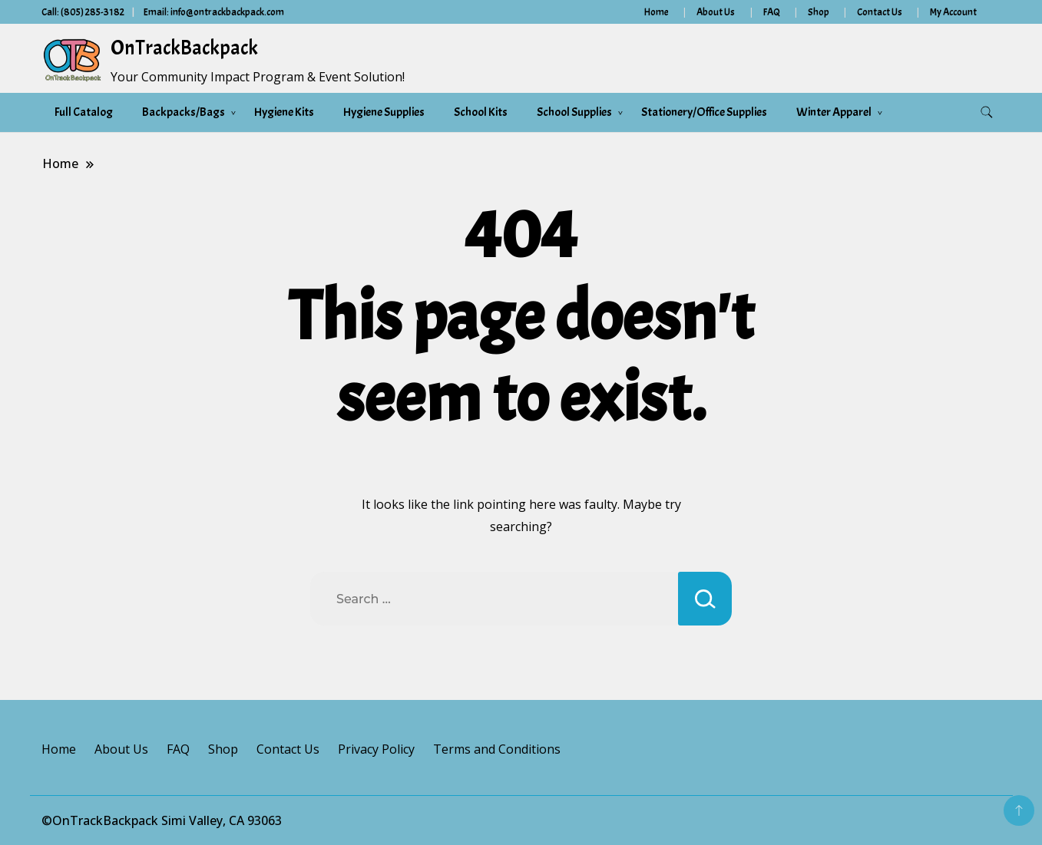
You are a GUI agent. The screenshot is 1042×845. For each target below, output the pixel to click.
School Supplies (574, 112)
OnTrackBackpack (184, 48)
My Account (953, 11)
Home (656, 11)
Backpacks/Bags (183, 112)
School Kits (481, 112)
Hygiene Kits (284, 112)
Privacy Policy (376, 749)
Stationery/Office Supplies (704, 112)
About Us (715, 11)
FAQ (771, 11)
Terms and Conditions (497, 749)
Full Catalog (84, 112)
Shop (818, 11)
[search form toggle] (987, 112)
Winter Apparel (834, 112)
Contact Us (879, 11)
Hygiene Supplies (384, 112)
